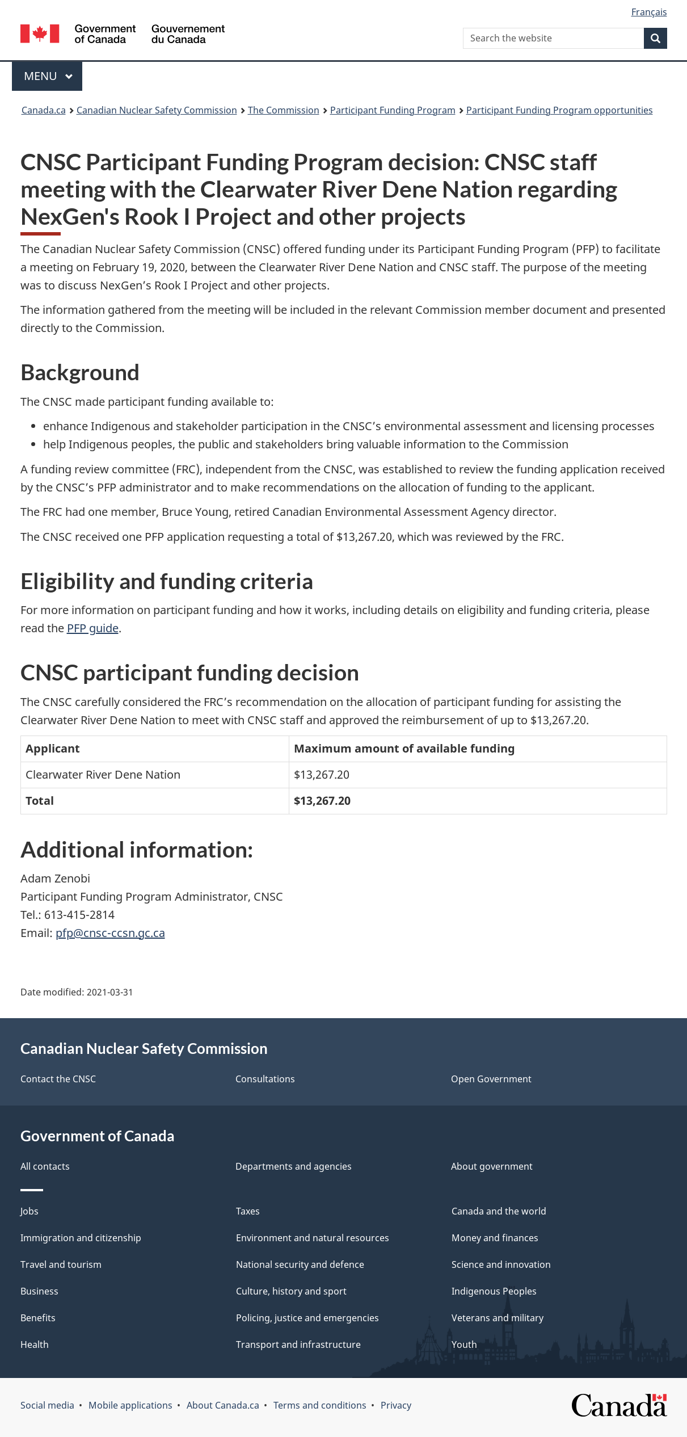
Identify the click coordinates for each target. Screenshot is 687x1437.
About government (492, 1166)
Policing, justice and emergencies (307, 1318)
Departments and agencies (293, 1166)
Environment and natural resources (312, 1238)
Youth (464, 1344)
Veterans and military (497, 1318)
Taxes (248, 1211)
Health (34, 1344)
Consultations (265, 1079)
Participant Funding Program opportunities (559, 110)
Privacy (396, 1405)
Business (39, 1291)
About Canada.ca (223, 1405)
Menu (49, 75)
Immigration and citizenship (80, 1238)
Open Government (491, 1079)
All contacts (45, 1166)
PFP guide (93, 628)
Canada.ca (44, 110)
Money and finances (495, 1238)
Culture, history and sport (291, 1291)
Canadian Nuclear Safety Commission (157, 110)
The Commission (283, 110)
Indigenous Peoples (494, 1291)
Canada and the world (499, 1211)
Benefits (38, 1318)
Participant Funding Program (393, 110)
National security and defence (300, 1264)
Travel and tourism (61, 1264)
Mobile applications (130, 1405)
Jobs (29, 1211)
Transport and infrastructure (298, 1344)
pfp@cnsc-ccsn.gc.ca (110, 932)
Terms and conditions (319, 1405)
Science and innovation (501, 1264)
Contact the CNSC (58, 1079)
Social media (47, 1405)
